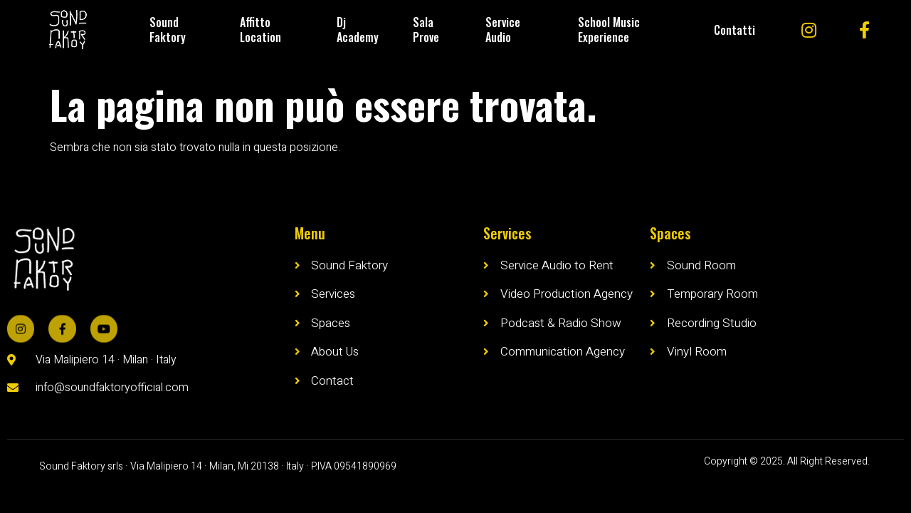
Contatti (734, 29)
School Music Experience (609, 30)
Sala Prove (426, 30)
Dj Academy (358, 30)
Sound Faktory (167, 30)
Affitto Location (260, 30)
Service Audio (502, 30)
